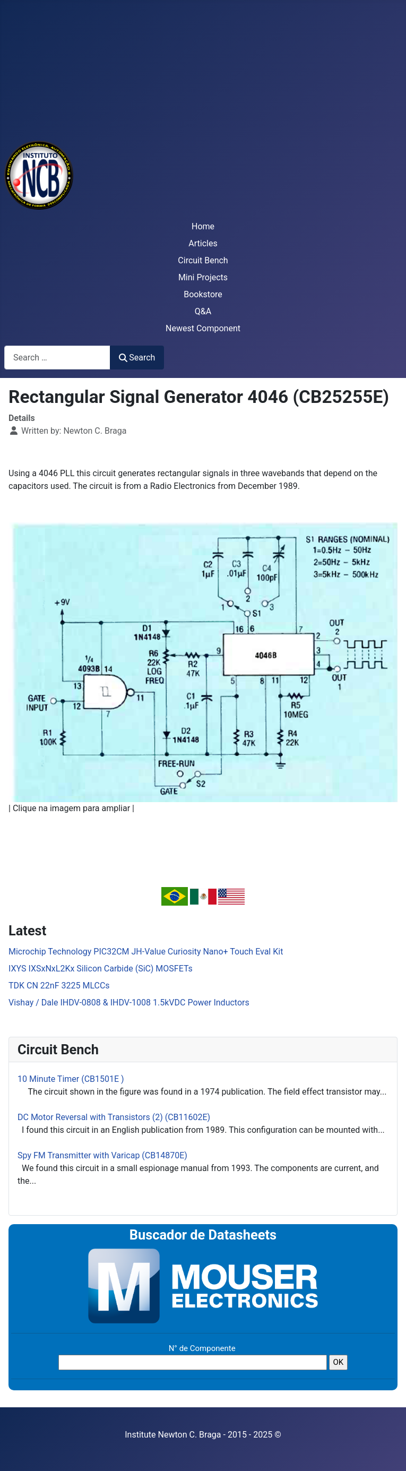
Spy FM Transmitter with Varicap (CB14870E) (102, 1155)
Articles (202, 243)
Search (137, 357)
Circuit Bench (203, 260)
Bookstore (203, 294)
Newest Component (203, 328)
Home (203, 226)
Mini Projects (203, 277)
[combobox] (57, 357)
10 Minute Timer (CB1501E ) (71, 1079)
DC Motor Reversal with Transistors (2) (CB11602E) (114, 1117)
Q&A (203, 311)
